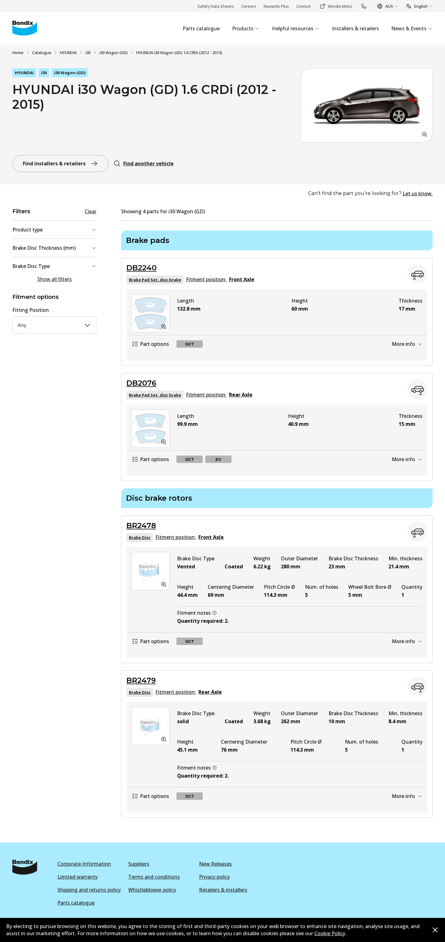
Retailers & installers (223, 889)
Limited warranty (77, 876)
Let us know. (418, 193)
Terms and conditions (154, 876)
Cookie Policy (329, 933)
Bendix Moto (336, 6)
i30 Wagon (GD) (113, 52)
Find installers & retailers (60, 163)
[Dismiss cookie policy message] (435, 930)
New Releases (215, 863)
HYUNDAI (68, 52)
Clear (90, 211)
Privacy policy (214, 876)
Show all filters (54, 279)
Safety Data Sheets (215, 6)
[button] (367, 105)
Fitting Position (30, 310)
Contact (303, 6)
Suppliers (138, 863)
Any (54, 325)
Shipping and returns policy (89, 889)
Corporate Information (84, 863)
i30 (88, 52)
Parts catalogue (76, 902)
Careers (248, 6)
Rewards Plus (276, 6)
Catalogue (41, 52)
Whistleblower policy (152, 889)
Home (17, 52)
